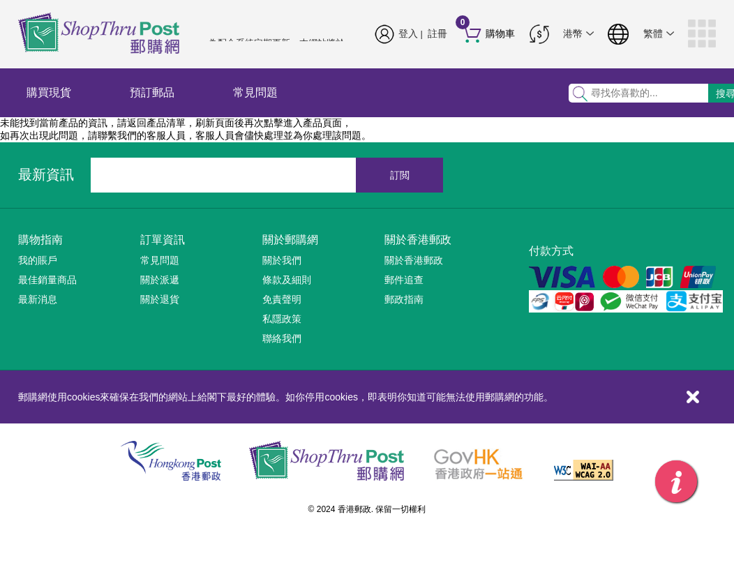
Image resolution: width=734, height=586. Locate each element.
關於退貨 (159, 299)
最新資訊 (46, 174)
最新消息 (37, 299)
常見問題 (255, 92)
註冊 (437, 33)
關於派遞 (159, 279)
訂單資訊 (162, 240)
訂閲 (400, 175)
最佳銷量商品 (47, 279)
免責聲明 (281, 299)
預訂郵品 (152, 92)
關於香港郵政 (417, 240)
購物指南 (40, 240)
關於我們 (281, 260)
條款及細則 (286, 279)
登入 (408, 33)
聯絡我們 (281, 338)
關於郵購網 (290, 240)
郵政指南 (404, 299)
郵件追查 (404, 279)
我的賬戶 (37, 260)
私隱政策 (281, 318)
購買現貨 (49, 92)
